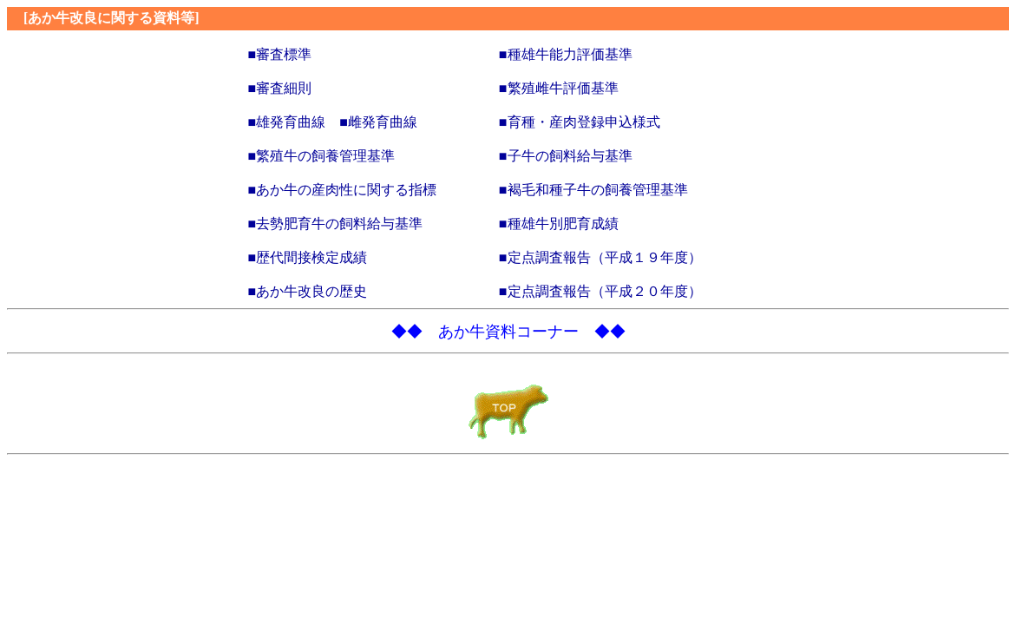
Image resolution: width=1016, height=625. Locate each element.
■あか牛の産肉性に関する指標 (342, 189)
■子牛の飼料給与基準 (566, 155)
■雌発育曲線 (378, 122)
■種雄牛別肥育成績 (559, 223)
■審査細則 (280, 88)
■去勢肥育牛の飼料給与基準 (335, 223)
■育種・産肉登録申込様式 (579, 122)
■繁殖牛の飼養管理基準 (322, 155)
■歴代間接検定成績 (308, 257)
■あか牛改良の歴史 (308, 291)
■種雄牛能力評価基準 (566, 54)
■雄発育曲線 (287, 122)
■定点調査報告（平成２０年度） (600, 291)
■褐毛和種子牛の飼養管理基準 (593, 189)
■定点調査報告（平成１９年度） (600, 257)
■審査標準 (280, 54)
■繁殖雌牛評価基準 (559, 88)
